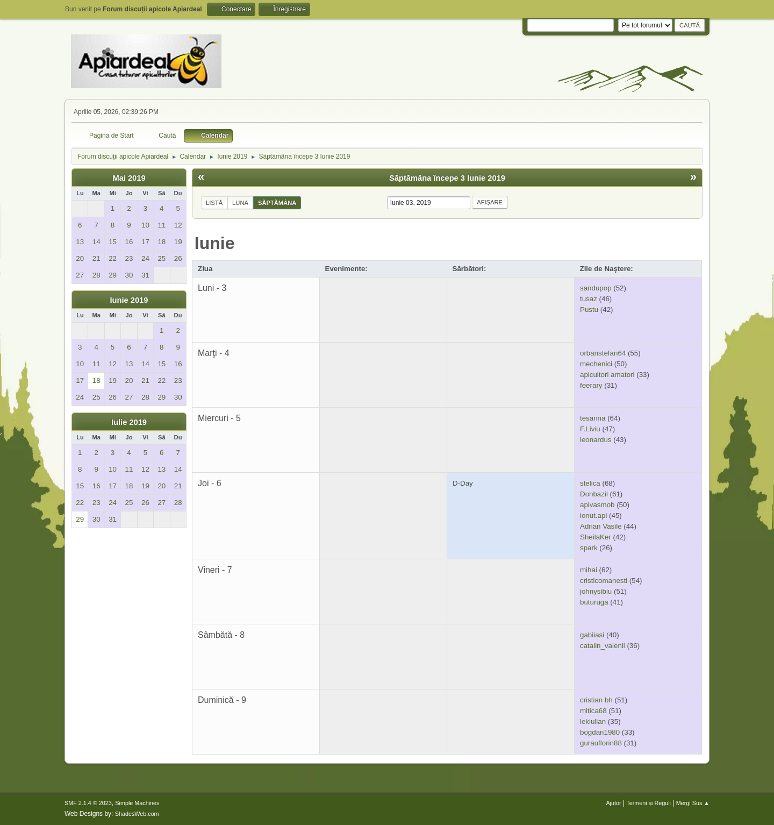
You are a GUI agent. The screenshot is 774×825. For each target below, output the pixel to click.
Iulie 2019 (129, 422)
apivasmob (597, 505)
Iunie (215, 243)
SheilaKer (595, 537)
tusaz (588, 299)
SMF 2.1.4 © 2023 (88, 803)
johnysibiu (596, 591)
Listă (214, 203)
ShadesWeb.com (137, 813)
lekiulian (593, 721)
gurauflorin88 (601, 743)
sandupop (596, 288)
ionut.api (593, 515)
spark (589, 548)
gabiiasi (592, 635)
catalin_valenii (602, 646)
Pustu (589, 309)
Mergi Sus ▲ (693, 803)
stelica (590, 483)
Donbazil (594, 494)
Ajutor (613, 803)
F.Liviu (590, 429)
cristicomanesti (603, 581)
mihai (588, 570)
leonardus (596, 440)
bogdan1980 (600, 732)
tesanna (592, 418)
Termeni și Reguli (648, 803)
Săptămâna (277, 203)
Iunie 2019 (129, 300)
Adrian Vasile (601, 526)
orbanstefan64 (603, 353)
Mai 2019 (128, 178)
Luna (240, 203)
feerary (591, 385)
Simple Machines (137, 803)
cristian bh (596, 700)
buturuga (594, 602)
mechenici (596, 364)
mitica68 (593, 711)
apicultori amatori (607, 375)
